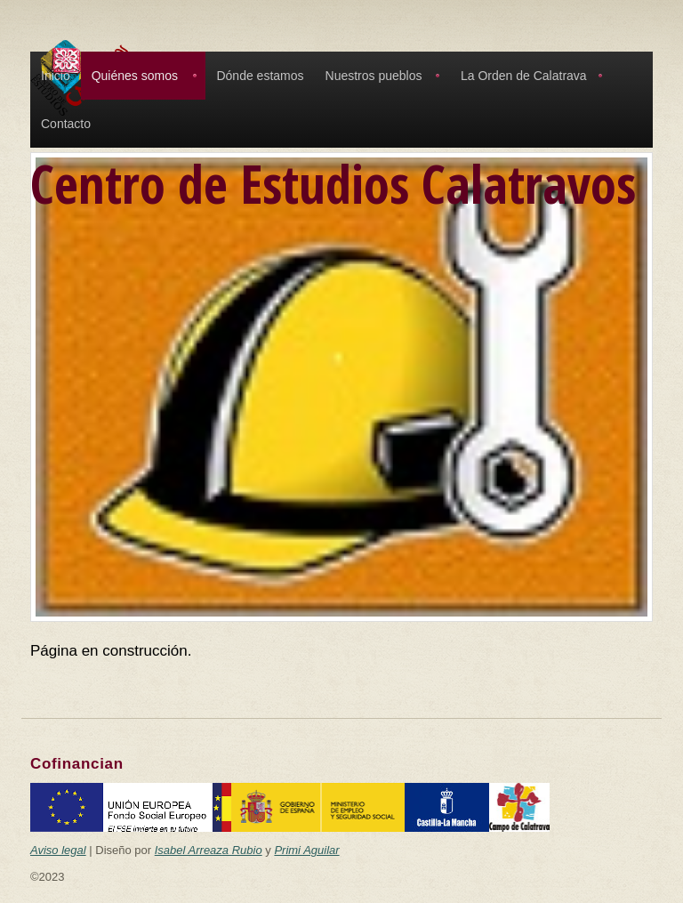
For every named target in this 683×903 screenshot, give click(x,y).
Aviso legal (58, 850)
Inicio (55, 76)
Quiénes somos (135, 76)
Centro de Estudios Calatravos (333, 183)
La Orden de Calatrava (524, 76)
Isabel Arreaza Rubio (208, 850)
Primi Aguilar (306, 850)
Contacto (66, 124)
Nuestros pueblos (373, 76)
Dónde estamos (259, 76)
